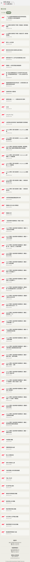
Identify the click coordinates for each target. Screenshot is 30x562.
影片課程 (3, 12)
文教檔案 (9, 12)
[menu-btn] (1, 3)
